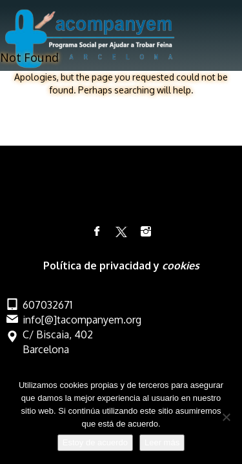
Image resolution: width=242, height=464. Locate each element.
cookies (180, 265)
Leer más (162, 442)
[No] (225, 417)
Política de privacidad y (102, 265)
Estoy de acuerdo (95, 442)
